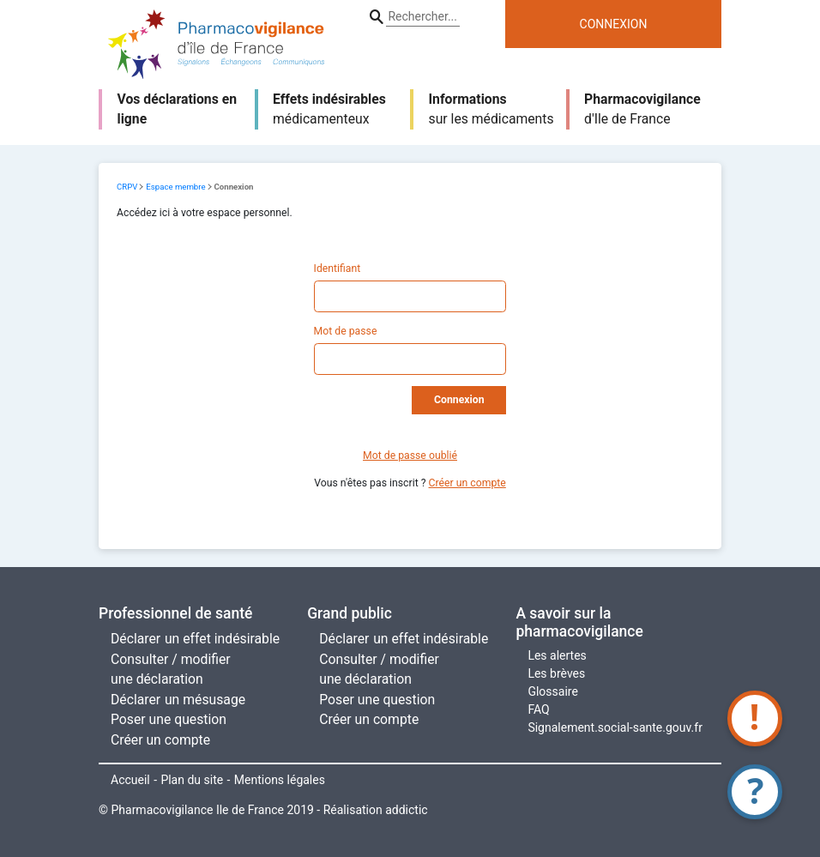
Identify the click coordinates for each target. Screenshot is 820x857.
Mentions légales (279, 780)
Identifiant (337, 269)
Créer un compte (467, 483)
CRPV (127, 186)
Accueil (130, 780)
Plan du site (191, 780)
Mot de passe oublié (410, 456)
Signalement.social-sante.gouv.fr (615, 727)
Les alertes (557, 655)
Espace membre (175, 186)
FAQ (538, 709)
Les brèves (556, 673)
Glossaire (552, 691)
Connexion (459, 400)
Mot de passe (345, 331)
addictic (406, 810)
